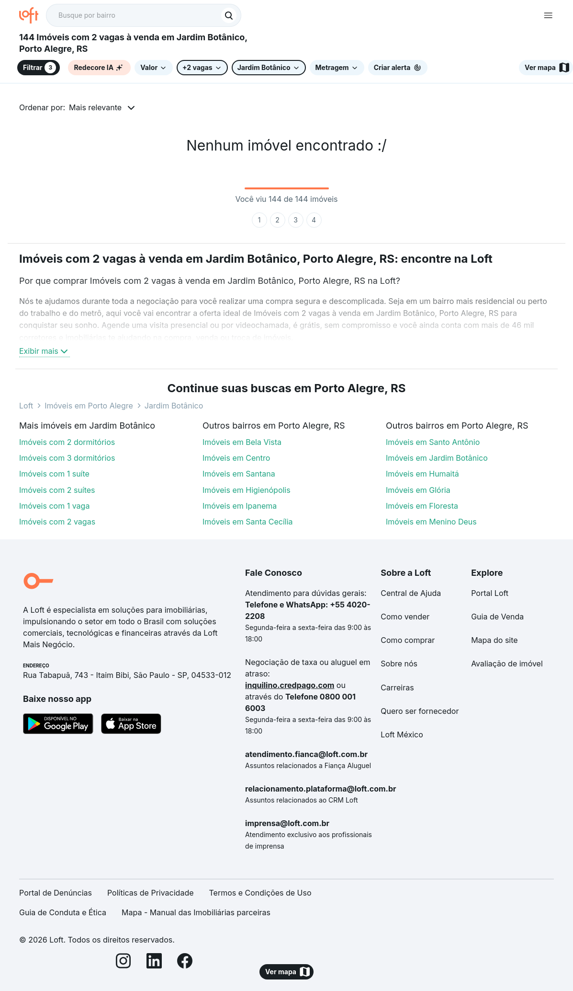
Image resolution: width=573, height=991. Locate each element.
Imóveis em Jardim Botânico (437, 458)
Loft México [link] (402, 734)
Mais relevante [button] (95, 107)
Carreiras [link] (397, 687)
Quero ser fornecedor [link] (420, 711)
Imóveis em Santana (238, 473)
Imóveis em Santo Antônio (433, 442)
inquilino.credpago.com (289, 685)
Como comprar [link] (408, 640)
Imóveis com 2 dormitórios (67, 442)
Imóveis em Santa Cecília (247, 521)
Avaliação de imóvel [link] (507, 663)
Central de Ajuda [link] (411, 593)
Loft (26, 405)
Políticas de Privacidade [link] (150, 893)
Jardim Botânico (174, 405)
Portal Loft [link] (489, 593)
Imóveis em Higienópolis (246, 490)
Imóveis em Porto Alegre (89, 405)
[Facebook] (184, 962)
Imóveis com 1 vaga (54, 506)
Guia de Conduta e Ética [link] (62, 912)
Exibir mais (44, 351)
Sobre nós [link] (399, 663)
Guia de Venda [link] (497, 616)
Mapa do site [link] (494, 640)
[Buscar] (228, 15)
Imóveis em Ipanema (239, 506)
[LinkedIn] (154, 962)
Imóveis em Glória (418, 490)
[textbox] (143, 15)
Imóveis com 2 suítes (57, 490)
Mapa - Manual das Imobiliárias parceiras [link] (196, 912)
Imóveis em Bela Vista (241, 442)
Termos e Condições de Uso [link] (260, 893)
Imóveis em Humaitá (422, 473)
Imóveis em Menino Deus (431, 521)
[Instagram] (123, 962)
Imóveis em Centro (236, 458)
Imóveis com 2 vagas (57, 521)
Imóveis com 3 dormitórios (67, 458)
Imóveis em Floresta (422, 506)
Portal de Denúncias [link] (55, 893)
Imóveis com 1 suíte (54, 473)
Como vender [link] (405, 616)
